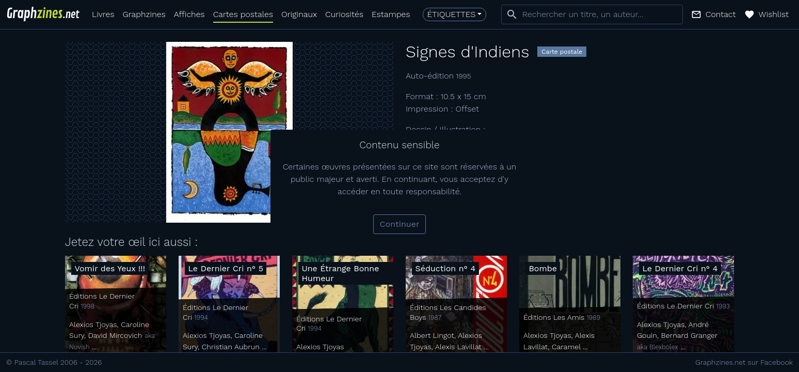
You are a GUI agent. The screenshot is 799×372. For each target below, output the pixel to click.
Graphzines (143, 14)
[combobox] (592, 14)
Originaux (299, 14)
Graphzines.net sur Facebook (744, 362)
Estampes (391, 14)
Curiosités (344, 14)
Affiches (189, 14)
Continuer (400, 224)
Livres (103, 14)
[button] (713, 14)
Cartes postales (243, 14)
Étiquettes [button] (451, 14)
